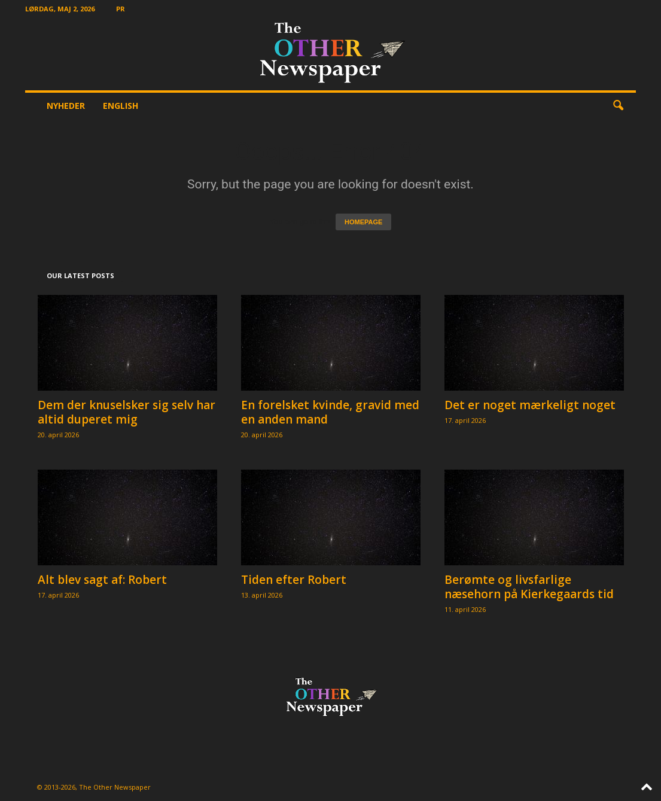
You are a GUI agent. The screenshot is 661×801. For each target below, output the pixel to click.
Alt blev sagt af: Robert (102, 579)
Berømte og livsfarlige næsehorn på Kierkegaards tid (529, 587)
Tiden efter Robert (293, 579)
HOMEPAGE (363, 222)
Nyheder (66, 105)
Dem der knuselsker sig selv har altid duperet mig (126, 412)
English (120, 105)
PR (120, 8)
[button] (618, 106)
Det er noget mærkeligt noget (530, 405)
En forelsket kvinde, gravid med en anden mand (330, 412)
